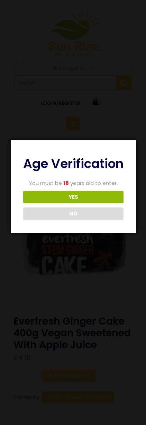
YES (73, 197)
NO (73, 213)
